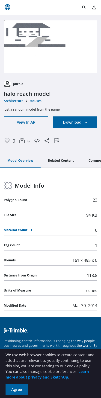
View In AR (26, 122)
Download (75, 122)
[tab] (20, 161)
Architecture (13, 101)
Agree (16, 389)
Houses (36, 101)
